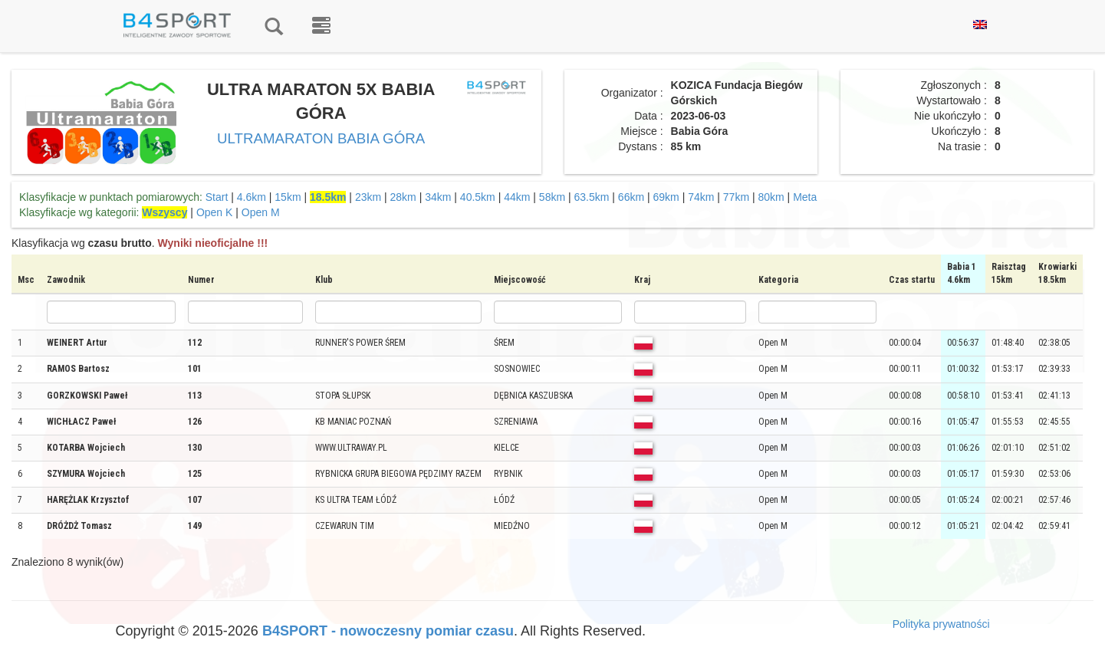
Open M (261, 212)
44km (517, 197)
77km (736, 197)
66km (631, 197)
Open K (214, 212)
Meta (805, 197)
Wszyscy (164, 212)
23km (368, 197)
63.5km (592, 197)
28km (403, 197)
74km (701, 197)
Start (217, 197)
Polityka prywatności (941, 624)
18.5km (328, 197)
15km (288, 197)
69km (666, 197)
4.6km (251, 197)
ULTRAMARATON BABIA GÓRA (321, 138)
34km (438, 197)
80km (771, 197)
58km (552, 197)
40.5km (477, 197)
